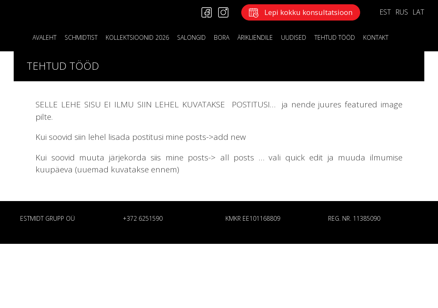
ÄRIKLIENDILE (255, 37)
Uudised (293, 37)
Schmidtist (81, 37)
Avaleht (44, 37)
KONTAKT (375, 37)
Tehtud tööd (334, 37)
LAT (418, 12)
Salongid (191, 37)
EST (385, 12)
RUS (401, 12)
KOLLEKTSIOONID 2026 (137, 37)
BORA (221, 37)
